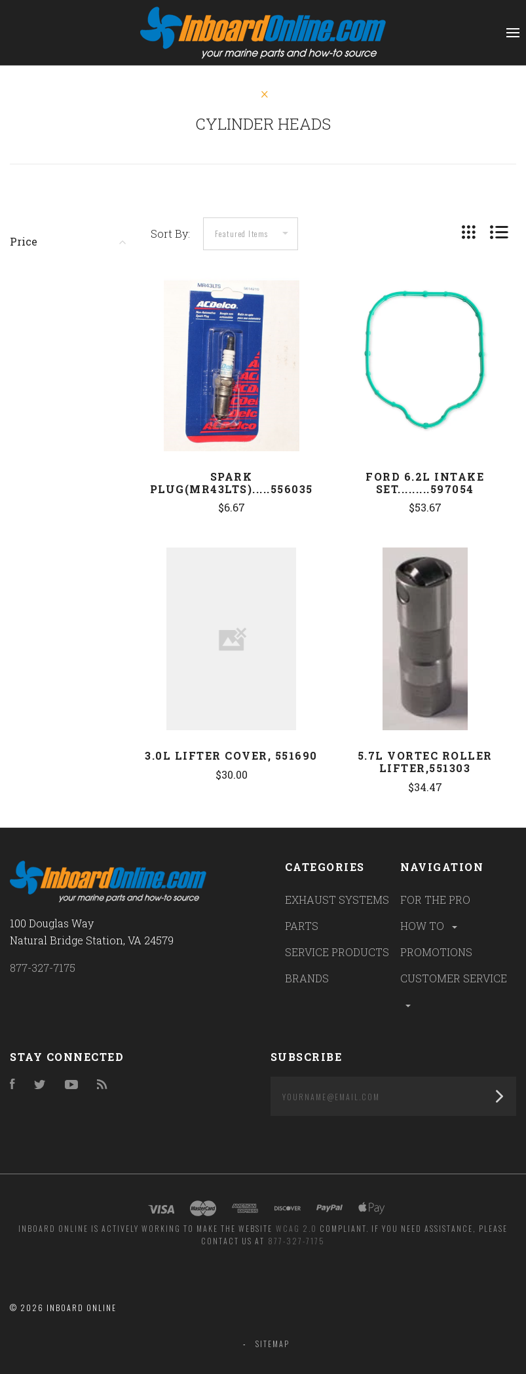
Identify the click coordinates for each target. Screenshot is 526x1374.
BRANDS (307, 978)
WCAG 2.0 (296, 1228)
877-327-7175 (42, 968)
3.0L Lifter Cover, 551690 (231, 755)
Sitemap (272, 1343)
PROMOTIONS (436, 952)
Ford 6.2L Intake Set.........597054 (425, 483)
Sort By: (170, 233)
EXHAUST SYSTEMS (337, 899)
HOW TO (429, 926)
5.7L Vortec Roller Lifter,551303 (425, 762)
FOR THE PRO (435, 899)
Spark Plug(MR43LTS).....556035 (231, 483)
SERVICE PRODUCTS (337, 952)
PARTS (301, 926)
